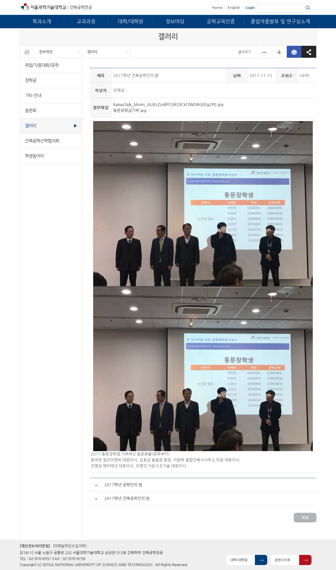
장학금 (30, 80)
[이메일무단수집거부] (70, 546)
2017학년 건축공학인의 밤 (127, 498)
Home (217, 7)
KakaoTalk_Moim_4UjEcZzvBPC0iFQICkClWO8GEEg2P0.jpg (168, 104)
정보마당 (46, 52)
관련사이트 (282, 560)
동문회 (30, 110)
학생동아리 (34, 156)
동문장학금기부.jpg (129, 110)
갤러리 (92, 52)
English (234, 7)
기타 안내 (33, 95)
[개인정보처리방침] (35, 546)
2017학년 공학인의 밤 (123, 484)
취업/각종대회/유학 (42, 65)
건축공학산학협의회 (42, 140)
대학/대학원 (238, 560)
